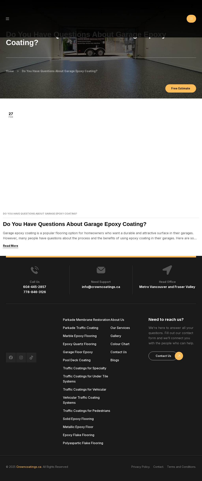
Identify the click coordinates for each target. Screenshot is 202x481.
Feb (11, 115)
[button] (191, 19)
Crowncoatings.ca (28, 466)
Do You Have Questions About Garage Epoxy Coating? (40, 213)
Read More (10, 245)
